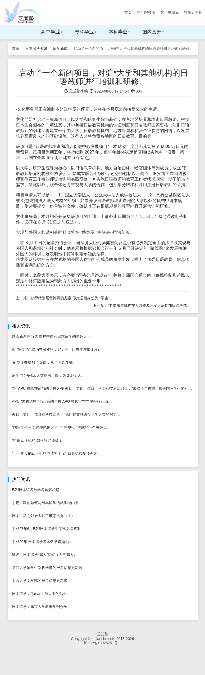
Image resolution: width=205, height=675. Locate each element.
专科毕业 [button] (86, 31)
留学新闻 (60, 48)
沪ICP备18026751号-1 (102, 643)
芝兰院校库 (146, 12)
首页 (128, 12)
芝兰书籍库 (169, 12)
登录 (187, 12)
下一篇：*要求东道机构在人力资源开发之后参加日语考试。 (141, 305)
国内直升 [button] (153, 31)
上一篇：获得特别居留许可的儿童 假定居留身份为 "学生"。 (64, 298)
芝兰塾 (102, 634)
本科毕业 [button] (119, 31)
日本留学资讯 (36, 48)
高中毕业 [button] (52, 31)
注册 (198, 12)
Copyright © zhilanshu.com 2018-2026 (102, 639)
